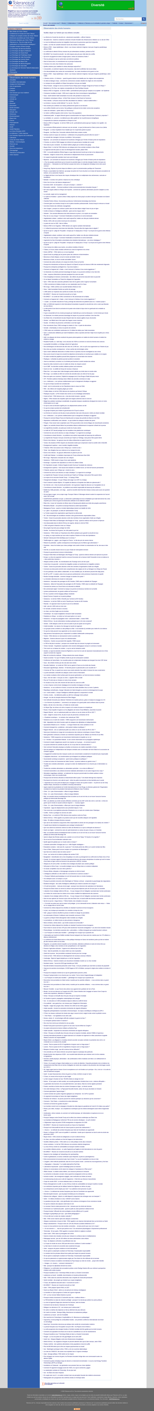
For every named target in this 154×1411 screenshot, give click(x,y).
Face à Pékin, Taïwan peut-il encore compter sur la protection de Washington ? (66, 849)
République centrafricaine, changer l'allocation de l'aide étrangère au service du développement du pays (73, 690)
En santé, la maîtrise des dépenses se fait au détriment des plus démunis (64, 1310)
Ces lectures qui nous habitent (19, 92)
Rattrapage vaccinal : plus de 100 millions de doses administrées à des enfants (66, 1238)
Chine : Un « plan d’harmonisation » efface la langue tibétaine (61, 791)
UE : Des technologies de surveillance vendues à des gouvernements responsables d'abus (69, 515)
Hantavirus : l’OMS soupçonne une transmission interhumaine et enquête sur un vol (67, 737)
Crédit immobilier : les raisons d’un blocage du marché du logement (63, 626)
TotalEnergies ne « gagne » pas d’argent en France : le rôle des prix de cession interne (68, 540)
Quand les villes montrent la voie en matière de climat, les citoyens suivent (65, 364)
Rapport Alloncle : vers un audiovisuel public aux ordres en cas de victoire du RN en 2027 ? (70, 712)
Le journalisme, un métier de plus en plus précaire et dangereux (62, 920)
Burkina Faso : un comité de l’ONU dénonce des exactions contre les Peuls (65, 815)
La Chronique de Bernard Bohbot (20, 48)
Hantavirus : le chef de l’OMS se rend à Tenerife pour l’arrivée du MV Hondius (66, 601)
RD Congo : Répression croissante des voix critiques (59, 457)
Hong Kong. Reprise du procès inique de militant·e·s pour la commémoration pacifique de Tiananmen (72, 168)
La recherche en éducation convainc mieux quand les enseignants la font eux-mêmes (68, 1174)
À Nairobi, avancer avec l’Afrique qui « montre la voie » (59, 470)
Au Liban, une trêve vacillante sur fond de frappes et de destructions (63, 1139)
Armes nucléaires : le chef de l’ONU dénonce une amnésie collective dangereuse (67, 1144)
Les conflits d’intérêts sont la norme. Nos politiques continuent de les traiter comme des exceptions (72, 108)
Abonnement (128, 23)
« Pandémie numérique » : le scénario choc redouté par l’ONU (61, 717)
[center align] (144, 19)
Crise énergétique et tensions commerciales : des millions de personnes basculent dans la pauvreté (72, 277)
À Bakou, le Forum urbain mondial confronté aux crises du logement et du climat (66, 249)
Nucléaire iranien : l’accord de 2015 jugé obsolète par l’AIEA (61, 963)
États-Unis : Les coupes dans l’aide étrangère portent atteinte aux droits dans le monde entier (70, 371)
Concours (13, 97)
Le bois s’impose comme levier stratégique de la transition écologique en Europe (67, 685)
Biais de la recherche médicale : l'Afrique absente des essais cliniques (64, 655)
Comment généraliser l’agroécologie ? (54, 1091)
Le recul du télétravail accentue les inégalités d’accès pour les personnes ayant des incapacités (71, 42)
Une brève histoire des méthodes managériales (57, 206)
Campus (12, 88)
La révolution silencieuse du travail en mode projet (58, 579)
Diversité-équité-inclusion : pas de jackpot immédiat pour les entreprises (64, 1194)
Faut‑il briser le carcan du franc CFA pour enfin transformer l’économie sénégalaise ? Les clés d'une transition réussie (77, 927)
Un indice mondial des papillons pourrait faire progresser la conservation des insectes (68, 356)
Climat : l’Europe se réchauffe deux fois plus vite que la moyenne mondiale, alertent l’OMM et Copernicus (74, 1033)
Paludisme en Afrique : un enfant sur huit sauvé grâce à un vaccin (62, 616)
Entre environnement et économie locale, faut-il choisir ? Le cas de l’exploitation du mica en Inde (71, 1159)
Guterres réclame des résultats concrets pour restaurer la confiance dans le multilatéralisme (70, 1236)
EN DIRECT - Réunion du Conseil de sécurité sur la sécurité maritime (63, 1152)
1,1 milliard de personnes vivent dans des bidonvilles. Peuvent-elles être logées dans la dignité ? (71, 228)
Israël (11, 127)
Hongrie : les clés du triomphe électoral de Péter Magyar (60, 697)
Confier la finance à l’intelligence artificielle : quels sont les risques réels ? (64, 211)
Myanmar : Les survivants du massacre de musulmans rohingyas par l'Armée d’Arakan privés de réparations (74, 140)
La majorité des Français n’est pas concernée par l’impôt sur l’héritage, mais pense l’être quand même (73, 438)
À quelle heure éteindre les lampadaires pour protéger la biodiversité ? (64, 825)
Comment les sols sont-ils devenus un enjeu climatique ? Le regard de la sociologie (67, 433)
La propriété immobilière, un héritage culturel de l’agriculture (61, 344)
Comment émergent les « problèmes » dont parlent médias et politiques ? (64, 727)
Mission (64, 23)
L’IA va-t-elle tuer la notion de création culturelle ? (58, 1216)
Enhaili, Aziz (13, 112)
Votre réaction (14, 154)
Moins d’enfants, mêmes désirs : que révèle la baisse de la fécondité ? (64, 923)
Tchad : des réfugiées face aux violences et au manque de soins (62, 450)
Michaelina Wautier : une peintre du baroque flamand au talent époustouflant (65, 505)
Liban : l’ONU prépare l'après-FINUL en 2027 (56, 1287)
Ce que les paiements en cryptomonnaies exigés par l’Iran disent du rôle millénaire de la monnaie (71, 1258)
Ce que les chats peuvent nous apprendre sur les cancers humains (63, 631)
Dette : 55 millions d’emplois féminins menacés (57, 820)
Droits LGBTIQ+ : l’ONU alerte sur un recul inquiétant (59, 252)
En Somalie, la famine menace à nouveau (55, 608)
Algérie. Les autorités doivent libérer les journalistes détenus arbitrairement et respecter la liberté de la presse (75, 425)
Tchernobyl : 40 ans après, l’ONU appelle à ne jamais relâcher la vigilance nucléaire (67, 1231)
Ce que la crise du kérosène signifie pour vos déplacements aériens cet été (65, 405)
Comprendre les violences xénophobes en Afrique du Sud (60, 120)
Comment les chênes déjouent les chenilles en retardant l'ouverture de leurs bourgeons (68, 925)
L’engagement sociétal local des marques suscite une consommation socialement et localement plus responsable (76, 754)
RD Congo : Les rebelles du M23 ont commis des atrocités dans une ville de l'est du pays (69, 374)
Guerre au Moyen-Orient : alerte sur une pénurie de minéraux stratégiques (65, 1290)
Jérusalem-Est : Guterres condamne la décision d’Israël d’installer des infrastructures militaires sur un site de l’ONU (76, 40)
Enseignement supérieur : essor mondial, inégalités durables (61, 445)
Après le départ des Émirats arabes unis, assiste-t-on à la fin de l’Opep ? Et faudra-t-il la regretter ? (72, 837)
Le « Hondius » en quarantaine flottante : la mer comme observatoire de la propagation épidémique (72, 739)
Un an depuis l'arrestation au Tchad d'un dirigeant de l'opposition (62, 279)
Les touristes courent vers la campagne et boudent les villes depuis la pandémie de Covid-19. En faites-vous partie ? (77, 1106)
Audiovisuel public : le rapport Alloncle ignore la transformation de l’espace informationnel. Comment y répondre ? (76, 115)
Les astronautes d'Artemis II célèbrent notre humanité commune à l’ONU (64, 915)
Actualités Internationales (18, 82)
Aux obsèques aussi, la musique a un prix (55, 878)
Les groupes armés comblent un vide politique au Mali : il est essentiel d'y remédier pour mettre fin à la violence (75, 628)
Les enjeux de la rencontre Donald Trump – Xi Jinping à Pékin (61, 477)
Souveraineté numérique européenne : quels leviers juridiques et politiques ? (65, 759)
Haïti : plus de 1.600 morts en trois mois (55, 606)
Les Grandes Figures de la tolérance (21, 135)
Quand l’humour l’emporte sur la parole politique (57, 596)
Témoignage (14, 150)
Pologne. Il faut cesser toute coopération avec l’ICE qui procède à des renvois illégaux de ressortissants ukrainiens (76, 423)
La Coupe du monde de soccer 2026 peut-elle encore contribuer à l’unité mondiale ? (68, 1243)
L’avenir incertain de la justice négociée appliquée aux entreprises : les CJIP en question (69, 1094)
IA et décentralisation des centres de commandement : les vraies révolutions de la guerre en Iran (71, 71)
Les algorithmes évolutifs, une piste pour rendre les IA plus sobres (62, 428)
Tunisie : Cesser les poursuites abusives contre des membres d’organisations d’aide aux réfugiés (71, 566)
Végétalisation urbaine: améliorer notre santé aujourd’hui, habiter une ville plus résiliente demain (71, 235)
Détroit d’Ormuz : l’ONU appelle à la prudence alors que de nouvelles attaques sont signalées (70, 818)
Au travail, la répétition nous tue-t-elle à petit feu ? (58, 868)
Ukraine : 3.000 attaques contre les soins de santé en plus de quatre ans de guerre (67, 623)
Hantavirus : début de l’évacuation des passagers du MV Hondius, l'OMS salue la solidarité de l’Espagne (73, 584)
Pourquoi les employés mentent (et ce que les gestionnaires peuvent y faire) (65, 972)
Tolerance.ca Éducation (17, 152)
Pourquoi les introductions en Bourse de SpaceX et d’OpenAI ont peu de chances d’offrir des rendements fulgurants (77, 264)
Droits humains (14, 107)
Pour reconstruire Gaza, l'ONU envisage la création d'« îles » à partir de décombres (67, 325)
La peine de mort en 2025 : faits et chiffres (56, 223)
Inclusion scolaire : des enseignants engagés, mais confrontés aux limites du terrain (67, 1176)
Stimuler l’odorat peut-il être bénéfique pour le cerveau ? (60, 538)
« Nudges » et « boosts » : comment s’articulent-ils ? (59, 1263)
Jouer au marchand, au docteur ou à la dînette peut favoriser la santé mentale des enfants (69, 361)
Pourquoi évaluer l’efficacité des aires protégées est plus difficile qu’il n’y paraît (66, 1211)
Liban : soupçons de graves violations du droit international (60, 1248)
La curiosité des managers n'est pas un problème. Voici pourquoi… (63, 137)
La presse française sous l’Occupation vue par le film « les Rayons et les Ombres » (67, 1326)
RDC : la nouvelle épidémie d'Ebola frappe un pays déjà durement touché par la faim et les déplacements (74, 152)
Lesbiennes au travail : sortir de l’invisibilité (56, 1315)
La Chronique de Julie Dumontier (20, 57)
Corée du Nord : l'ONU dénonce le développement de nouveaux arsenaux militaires (67, 956)
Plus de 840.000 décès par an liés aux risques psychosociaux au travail (64, 1346)
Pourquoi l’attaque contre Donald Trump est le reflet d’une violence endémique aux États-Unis (70, 1117)
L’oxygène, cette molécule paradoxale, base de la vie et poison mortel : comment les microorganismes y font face (76, 1161)
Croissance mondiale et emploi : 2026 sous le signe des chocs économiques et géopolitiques (70, 93)
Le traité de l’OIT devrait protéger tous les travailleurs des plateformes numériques (67, 430)
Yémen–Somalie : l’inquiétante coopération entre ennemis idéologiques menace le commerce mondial (73, 646)
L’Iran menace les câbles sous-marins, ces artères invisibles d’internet (64, 247)
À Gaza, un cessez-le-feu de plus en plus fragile (57, 1076)
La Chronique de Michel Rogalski (20, 63)
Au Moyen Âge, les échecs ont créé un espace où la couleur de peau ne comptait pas (68, 707)
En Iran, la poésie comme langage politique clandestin (59, 594)
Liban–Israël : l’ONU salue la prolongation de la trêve (59, 1233)
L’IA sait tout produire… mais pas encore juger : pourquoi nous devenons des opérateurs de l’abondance (73, 886)
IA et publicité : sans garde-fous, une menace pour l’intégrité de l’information (65, 1003)
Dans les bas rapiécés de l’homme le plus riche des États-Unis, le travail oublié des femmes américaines (73, 898)
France (12, 120)
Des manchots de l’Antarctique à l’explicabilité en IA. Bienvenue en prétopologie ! (67, 1317)
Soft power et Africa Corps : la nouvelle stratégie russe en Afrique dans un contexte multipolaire (71, 866)
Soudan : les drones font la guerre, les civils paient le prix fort (61, 530)
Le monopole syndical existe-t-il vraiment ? (56, 1020)
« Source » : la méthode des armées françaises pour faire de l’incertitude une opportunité (69, 1130)
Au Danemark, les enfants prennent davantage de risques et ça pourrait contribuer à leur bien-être (71, 315)
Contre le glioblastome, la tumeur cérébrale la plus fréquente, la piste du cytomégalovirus (69, 1156)
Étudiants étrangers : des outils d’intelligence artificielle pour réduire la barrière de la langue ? (70, 883)
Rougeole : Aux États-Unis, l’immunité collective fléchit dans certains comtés (65, 132)
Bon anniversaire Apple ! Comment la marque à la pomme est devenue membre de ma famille (70, 589)
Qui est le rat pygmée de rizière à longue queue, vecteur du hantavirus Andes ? (66, 56)
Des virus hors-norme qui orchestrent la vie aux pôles (59, 1023)
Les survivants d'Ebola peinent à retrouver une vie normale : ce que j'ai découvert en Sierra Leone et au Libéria (75, 127)
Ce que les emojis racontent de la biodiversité (57, 408)
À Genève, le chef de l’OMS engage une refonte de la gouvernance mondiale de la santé (69, 142)
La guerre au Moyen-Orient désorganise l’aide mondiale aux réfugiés (63, 918)
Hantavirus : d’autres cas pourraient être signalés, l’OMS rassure (62, 641)
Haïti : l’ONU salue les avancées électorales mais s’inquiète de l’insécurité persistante (68, 1277)
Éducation (13, 110)
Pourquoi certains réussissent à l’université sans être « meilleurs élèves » (64, 1297)
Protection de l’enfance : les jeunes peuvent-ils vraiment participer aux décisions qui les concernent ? (72, 1098)
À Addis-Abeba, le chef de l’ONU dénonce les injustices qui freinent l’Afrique (65, 391)
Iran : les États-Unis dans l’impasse (54, 1372)
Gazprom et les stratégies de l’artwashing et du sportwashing (61, 1154)
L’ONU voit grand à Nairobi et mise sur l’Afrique (57, 525)
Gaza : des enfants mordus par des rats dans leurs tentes (60, 663)
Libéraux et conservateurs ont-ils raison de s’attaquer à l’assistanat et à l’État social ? (68, 1169)
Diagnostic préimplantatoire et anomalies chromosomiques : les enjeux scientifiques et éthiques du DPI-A (74, 1011)
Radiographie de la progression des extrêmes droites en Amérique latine (64, 1377)
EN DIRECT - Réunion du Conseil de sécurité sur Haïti (59, 1285)
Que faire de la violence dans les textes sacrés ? (57, 852)
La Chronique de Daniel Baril (19, 53)
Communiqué (14, 95)
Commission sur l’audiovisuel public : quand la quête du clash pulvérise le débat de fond (69, 1209)
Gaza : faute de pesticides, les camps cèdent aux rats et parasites (62, 951)
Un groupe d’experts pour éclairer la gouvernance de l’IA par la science (64, 410)
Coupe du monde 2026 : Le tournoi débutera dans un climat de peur (63, 1181)
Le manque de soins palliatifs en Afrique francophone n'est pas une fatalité (65, 83)
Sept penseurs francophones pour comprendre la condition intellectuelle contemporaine (68, 633)
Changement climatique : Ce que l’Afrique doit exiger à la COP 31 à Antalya (65, 480)
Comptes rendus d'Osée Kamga (20, 46)
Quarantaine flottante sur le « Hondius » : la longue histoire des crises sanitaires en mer (69, 724)
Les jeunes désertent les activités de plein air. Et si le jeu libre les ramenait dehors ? (67, 744)
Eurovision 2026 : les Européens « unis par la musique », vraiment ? (63, 185)
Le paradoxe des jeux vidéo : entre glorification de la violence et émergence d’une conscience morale (72, 1201)
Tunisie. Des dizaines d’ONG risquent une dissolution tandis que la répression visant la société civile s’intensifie (75, 443)
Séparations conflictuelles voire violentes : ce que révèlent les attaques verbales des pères (69, 420)
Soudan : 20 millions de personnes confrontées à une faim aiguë (62, 323)
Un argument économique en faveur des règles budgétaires (61, 1096)
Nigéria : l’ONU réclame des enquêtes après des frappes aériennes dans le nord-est (67, 398)
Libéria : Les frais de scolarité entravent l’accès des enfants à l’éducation (64, 44)
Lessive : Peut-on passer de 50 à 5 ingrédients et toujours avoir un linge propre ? (67, 1044)
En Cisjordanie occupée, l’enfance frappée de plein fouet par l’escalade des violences (68, 465)
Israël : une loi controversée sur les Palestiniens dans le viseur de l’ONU (64, 386)
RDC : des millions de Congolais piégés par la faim (58, 389)
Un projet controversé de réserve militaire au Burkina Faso (60, 1028)
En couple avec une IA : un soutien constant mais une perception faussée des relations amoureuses (72, 1375)
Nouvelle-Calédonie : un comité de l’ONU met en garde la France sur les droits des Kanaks (70, 665)
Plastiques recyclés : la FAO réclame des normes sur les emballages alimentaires (67, 394)
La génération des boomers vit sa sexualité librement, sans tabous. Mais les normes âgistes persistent (73, 1084)
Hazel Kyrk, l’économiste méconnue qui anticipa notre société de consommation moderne (69, 1324)
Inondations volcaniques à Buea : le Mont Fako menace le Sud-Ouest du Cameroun (67, 98)
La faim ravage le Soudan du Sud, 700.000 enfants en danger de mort (64, 1079)
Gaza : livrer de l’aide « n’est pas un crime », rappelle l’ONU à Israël (63, 677)
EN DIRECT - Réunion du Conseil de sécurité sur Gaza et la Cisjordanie (64, 1125)
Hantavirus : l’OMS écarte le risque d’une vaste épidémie (60, 460)
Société (12, 146)
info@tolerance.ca (114, 1399)
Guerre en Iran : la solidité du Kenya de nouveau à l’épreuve (61, 369)
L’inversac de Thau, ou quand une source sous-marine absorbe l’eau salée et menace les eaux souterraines (74, 670)
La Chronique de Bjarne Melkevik (20, 51)
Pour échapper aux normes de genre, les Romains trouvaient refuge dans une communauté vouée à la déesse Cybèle (73, 1357)
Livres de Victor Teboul (17, 140)
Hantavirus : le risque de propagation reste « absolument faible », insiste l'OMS (66, 618)
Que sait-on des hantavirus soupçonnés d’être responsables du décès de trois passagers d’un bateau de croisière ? (76, 822)
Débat (12, 101)
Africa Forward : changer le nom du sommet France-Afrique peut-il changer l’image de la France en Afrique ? (75, 86)
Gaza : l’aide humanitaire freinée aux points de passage (59, 289)
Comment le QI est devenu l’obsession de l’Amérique (59, 1305)
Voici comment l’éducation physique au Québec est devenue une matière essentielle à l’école (70, 747)
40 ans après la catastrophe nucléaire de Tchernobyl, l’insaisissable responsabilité (67, 1251)
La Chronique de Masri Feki (18, 61)
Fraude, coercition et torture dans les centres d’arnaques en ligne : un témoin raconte (68, 1086)
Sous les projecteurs (16, 148)
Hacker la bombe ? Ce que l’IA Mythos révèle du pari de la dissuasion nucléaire (66, 658)
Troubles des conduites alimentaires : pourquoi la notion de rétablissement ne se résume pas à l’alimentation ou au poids (75, 765)
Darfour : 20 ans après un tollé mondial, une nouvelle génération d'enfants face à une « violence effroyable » (74, 1081)
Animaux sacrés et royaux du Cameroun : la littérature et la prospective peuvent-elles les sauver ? (71, 135)
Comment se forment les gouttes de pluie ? (56, 1104)
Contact (121, 23)
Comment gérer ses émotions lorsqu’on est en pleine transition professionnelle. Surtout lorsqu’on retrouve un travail (76, 203)
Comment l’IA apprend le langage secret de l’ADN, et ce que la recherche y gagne (67, 1368)
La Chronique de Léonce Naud (19, 59)
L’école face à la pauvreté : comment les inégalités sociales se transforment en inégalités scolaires (72, 564)
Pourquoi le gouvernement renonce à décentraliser (58, 552)
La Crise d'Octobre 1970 (17, 131)
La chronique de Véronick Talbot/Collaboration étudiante (24, 69)
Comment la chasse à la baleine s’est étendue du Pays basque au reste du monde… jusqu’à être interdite (74, 1261)
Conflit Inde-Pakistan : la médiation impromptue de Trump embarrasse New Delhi (67, 455)
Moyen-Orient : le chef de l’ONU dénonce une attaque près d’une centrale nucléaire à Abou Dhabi (71, 147)
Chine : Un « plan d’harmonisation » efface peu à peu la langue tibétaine (64, 805)
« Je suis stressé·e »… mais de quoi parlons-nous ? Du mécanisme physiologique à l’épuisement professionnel (75, 1228)
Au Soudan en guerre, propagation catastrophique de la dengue (62, 998)
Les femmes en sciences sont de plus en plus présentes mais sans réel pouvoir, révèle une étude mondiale (74, 413)
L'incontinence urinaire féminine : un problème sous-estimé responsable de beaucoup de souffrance (72, 487)
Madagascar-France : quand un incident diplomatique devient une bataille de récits (67, 508)
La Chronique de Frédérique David (21, 55)
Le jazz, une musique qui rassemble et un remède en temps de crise (63, 910)
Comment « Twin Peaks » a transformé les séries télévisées (61, 1101)
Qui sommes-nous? (54, 23)
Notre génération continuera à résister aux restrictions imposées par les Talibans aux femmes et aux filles (74, 734)
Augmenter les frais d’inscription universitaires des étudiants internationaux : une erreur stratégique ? (72, 240)
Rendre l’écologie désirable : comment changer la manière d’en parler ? (64, 576)
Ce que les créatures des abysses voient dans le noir (59, 1204)
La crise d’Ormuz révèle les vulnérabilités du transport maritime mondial (64, 1146)
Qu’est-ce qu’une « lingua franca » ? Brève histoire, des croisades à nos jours (66, 901)
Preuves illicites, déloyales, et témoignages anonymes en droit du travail (64, 871)
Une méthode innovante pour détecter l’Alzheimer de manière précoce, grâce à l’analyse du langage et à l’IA (74, 700)
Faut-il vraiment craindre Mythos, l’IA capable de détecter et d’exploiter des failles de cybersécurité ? (72, 482)
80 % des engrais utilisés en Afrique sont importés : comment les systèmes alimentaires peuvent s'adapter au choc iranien (76, 190)
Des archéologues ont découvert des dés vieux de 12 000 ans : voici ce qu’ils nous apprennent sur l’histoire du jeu (76, 346)
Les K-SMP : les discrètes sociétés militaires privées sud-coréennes (63, 366)
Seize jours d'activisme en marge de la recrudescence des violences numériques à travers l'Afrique (72, 732)
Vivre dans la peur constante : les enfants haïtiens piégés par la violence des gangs (67, 145)
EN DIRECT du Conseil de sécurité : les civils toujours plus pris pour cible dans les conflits (69, 54)
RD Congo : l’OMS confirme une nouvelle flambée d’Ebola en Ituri (62, 287)
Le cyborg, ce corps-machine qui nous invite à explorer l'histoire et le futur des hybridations (69, 535)
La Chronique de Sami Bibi (18, 66)
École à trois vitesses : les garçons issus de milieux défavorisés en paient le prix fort (67, 440)
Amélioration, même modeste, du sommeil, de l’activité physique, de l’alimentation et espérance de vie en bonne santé (74, 1114)
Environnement (14, 116)
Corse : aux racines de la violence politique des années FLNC (61, 854)
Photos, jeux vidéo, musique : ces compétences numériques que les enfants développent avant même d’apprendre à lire (76, 1109)
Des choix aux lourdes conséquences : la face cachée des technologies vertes (66, 349)
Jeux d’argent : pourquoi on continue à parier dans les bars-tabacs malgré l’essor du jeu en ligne (71, 208)
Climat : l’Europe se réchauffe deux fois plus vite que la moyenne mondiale (65, 996)
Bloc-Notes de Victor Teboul (18, 31)
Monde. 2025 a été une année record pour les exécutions (60, 221)
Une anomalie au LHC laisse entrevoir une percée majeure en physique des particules (68, 1052)
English (144, 23)
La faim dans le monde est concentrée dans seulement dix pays (62, 1246)
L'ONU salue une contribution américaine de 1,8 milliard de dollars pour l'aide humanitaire (69, 330)
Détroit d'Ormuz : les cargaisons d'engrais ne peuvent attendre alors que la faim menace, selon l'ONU (72, 1341)
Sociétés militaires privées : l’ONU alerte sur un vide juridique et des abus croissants (68, 1142)
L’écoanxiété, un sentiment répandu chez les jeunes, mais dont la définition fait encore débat (70, 69)
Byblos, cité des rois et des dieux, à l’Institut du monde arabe (61, 705)
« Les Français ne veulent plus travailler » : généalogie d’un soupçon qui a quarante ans (69, 932)
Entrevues (13, 114)
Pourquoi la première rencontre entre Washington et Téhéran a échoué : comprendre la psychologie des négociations (77, 881)
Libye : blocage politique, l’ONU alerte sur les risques (59, 1354)
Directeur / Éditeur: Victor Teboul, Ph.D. (23, 7)
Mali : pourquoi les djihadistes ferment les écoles (57, 1266)
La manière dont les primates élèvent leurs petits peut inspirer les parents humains (67, 1253)
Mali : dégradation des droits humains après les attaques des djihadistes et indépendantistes (70, 722)
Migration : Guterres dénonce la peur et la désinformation (60, 638)
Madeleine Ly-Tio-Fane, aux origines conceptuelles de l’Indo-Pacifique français (66, 88)
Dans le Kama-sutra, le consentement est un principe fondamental (62, 61)
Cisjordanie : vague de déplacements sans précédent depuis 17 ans (63, 808)
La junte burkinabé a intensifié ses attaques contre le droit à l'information (64, 672)
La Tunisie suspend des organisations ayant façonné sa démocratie (63, 513)
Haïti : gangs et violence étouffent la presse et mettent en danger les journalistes (66, 913)
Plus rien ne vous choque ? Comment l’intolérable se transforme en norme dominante (68, 216)
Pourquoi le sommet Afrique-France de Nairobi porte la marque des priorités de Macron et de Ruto (72, 418)
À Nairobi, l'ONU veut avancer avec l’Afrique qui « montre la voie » (62, 448)
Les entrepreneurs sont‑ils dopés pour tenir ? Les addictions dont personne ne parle (67, 1189)
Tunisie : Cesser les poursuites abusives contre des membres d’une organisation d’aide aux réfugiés (72, 518)
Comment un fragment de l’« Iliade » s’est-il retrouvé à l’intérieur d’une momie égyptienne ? (70, 269)
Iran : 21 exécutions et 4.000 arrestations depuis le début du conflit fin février (65, 1001)
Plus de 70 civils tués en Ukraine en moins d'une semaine (60, 680)
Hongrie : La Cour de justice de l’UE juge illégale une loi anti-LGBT (63, 1336)
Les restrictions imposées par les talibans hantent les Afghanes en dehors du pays (67, 1186)
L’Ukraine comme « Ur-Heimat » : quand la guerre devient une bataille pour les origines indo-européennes (74, 78)
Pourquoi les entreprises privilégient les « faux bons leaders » (61, 267)
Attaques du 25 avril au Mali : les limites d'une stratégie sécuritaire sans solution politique (69, 864)
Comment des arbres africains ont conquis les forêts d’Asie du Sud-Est (64, 262)
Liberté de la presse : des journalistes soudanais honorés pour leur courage (65, 953)
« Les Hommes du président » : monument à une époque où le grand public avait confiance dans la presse (74, 702)
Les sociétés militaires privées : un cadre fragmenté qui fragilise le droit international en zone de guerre (73, 1149)
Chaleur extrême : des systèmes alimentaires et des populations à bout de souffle (67, 1344)
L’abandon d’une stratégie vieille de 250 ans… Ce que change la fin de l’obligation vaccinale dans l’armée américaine (77, 891)
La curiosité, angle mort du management (55, 194)
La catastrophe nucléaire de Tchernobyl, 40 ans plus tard (60, 1370)
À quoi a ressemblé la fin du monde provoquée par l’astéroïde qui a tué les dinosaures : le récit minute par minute (76, 313)
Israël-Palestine (15, 129)
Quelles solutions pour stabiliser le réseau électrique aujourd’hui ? (62, 66)
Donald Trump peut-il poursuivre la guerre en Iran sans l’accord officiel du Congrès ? (68, 1025)
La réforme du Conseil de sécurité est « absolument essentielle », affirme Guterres (67, 37)
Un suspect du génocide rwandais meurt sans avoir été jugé (61, 157)
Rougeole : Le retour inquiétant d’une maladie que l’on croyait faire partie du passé (67, 130)
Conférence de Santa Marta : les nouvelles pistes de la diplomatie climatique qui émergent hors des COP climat (75, 660)
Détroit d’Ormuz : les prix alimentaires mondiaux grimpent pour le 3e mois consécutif (68, 621)
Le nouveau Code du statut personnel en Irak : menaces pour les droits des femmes (67, 1206)
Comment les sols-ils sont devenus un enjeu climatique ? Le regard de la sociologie (67, 472)
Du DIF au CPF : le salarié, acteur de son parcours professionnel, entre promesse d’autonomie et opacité (73, 574)
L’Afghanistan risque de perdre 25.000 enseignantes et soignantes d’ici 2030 (65, 1122)
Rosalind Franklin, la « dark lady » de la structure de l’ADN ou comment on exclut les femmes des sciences (74, 341)
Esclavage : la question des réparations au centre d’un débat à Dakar (63, 462)
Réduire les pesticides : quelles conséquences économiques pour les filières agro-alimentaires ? (71, 543)
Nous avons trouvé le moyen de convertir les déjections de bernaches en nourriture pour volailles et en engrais (75, 354)
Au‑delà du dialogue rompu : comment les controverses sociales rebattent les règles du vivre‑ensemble (73, 81)
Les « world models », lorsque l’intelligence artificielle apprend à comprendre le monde (68, 692)
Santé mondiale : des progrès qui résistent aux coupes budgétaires (63, 1280)
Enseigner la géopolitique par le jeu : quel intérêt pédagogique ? (62, 1213)
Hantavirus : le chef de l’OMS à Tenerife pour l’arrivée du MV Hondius (63, 599)
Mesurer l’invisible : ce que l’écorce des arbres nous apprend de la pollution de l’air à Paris (69, 989)
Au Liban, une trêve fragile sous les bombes (56, 611)
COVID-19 (13, 99)
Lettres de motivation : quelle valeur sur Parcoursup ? (59, 110)
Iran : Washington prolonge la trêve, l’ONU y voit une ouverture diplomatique (65, 1349)
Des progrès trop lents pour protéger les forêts (57, 528)
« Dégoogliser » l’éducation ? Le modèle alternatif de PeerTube (62, 1164)
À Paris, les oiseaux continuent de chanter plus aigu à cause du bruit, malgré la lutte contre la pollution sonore (75, 1013)
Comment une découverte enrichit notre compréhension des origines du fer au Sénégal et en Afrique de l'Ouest (75, 569)
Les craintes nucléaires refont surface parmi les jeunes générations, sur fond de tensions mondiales (72, 675)
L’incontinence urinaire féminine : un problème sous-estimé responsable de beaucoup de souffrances (72, 435)
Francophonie (14, 122)
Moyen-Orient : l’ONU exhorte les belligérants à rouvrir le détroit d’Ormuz (64, 1137)
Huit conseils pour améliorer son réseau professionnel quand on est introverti (65, 105)
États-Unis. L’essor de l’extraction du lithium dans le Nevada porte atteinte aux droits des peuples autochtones (75, 503)
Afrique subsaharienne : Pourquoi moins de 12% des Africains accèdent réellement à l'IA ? (69, 1223)
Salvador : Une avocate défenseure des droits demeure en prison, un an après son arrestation (70, 213)
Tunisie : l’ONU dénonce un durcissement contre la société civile (62, 636)
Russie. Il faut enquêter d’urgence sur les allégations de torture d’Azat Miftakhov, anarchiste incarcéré (72, 710)
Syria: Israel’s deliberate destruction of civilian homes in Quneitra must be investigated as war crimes (72, 351)
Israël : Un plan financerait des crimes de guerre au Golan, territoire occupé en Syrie (68, 1074)
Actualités (13, 80)
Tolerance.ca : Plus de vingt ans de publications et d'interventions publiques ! (23, 43)
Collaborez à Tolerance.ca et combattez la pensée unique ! (94, 23)
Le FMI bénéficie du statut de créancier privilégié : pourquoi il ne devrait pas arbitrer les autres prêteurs (73, 1300)
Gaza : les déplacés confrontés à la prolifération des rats (60, 1241)
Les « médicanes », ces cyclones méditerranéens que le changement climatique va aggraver (70, 381)
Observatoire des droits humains (23, 78)
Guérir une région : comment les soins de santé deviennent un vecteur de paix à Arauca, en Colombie (72, 830)
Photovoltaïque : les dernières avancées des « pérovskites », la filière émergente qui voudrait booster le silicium (75, 930)
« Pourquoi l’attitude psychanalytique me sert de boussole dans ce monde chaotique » (68, 876)
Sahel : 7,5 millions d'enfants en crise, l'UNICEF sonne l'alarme (62, 1199)
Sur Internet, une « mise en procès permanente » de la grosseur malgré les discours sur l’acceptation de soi (74, 485)
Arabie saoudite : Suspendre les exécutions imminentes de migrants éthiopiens (66, 1030)
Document (13, 105)
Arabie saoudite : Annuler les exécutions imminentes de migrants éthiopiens (65, 1008)
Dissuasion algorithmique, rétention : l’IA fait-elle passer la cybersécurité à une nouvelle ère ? (70, 667)
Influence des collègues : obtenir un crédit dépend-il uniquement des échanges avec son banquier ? (72, 1196)
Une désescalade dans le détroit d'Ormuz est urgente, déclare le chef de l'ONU (66, 523)
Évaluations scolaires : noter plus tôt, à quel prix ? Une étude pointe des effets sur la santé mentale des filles (74, 847)
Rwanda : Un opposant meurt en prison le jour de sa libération (61, 604)
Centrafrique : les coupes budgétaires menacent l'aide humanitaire (62, 613)
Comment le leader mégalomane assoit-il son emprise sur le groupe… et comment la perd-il (70, 742)
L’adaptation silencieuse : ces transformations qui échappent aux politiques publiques (68, 756)
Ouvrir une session (49, 25)
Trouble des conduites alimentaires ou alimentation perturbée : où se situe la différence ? (69, 768)
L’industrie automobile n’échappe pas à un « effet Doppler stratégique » (64, 844)
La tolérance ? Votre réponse (19, 133)
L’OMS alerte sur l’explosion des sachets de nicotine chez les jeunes (63, 291)
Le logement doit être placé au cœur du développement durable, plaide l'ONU (66, 149)
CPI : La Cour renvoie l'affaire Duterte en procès (57, 1295)
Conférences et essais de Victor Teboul (22, 33)
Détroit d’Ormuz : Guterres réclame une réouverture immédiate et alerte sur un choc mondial (70, 961)
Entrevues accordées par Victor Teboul (22, 38)
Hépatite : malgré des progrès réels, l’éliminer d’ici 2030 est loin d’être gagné (65, 1006)
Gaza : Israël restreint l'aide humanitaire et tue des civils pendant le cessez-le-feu (67, 95)
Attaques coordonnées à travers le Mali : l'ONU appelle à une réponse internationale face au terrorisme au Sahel (76, 1221)
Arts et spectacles (15, 86)
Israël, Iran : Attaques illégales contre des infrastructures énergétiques (64, 1339)
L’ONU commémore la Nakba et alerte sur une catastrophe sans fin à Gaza (65, 284)
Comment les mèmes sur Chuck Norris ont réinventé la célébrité (62, 586)
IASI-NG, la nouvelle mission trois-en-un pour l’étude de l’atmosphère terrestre (66, 550)
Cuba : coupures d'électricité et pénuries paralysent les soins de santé (64, 274)
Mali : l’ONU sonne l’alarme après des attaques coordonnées (61, 1218)
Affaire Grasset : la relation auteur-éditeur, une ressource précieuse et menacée (66, 1171)
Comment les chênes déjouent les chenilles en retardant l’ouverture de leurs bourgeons (68, 908)
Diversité (12, 103)
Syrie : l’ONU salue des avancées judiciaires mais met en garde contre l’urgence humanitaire (70, 282)
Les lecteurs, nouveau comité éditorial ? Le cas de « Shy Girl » (61, 103)
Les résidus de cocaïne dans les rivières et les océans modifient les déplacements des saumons (71, 893)
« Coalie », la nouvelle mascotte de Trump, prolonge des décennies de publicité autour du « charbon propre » (75, 301)
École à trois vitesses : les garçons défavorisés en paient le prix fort (63, 452)
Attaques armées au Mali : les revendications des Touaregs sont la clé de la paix (66, 561)
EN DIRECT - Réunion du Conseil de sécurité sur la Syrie (60, 294)
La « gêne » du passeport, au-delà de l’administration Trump (61, 510)
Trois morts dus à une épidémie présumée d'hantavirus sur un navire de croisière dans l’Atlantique (71, 810)
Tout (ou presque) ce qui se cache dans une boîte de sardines (61, 59)
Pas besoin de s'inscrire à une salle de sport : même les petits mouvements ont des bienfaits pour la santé (74, 780)
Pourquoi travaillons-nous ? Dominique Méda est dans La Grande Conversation (66, 1272)
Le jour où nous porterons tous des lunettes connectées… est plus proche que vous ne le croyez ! (71, 1226)
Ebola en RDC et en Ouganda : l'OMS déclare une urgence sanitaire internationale (67, 226)
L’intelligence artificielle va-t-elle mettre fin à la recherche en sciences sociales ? (66, 873)
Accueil (45, 23)
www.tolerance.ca (57, 1395)
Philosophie (13, 72)
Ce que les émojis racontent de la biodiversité (57, 384)
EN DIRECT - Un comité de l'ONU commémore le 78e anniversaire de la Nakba (66, 296)
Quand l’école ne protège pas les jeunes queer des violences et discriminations (66, 254)
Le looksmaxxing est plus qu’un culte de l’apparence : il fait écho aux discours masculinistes (70, 1179)
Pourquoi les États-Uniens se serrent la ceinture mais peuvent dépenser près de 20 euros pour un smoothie (74, 888)
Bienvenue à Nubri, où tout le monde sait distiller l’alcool (60, 259)
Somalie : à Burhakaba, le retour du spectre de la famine (60, 328)
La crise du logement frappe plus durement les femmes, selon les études (64, 1302)
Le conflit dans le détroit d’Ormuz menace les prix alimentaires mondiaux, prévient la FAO (69, 51)
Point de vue (14, 144)
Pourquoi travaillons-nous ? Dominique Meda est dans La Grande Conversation (66, 1334)
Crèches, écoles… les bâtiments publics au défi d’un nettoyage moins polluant (66, 695)
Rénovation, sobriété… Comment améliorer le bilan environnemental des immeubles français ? (71, 187)
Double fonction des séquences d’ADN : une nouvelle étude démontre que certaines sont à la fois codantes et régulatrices (74, 1055)
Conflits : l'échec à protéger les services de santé (58, 813)
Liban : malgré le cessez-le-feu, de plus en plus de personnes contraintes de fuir (66, 715)
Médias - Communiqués (17, 142)
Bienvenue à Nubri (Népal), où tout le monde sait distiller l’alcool (62, 257)
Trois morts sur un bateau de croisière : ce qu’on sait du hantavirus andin (64, 648)
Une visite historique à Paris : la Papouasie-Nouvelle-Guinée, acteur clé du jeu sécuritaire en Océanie (72, 1089)
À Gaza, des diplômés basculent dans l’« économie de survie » (61, 1282)
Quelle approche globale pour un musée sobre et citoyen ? (60, 842)
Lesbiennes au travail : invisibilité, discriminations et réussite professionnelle (65, 1275)
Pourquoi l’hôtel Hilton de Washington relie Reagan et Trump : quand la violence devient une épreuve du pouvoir (76, 554)
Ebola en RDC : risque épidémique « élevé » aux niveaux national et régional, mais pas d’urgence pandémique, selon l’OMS (77, 75)
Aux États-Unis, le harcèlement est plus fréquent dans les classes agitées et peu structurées (70, 318)
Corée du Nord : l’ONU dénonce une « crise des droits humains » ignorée (64, 396)
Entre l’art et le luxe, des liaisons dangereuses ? (57, 182)
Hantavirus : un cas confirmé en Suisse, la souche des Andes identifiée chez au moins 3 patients (71, 687)
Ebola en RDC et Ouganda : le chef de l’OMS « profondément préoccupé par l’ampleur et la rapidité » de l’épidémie (76, 90)
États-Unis (13, 118)
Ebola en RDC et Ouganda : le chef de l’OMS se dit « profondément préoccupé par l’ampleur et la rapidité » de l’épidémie (75, 124)
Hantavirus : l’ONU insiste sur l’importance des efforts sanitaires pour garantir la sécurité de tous (71, 533)
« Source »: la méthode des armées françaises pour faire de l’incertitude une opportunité (69, 1191)
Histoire (12, 125)
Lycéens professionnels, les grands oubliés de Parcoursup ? (61, 591)
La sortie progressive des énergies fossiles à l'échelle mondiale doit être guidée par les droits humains (73, 1329)
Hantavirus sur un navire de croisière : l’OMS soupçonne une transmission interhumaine (69, 720)
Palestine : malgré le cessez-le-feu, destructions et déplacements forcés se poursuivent (68, 154)
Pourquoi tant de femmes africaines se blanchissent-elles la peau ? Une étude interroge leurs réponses (73, 777)
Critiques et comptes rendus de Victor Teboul (24, 36)
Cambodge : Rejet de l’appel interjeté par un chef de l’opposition (62, 958)
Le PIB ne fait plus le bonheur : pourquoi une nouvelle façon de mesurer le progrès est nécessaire (71, 643)
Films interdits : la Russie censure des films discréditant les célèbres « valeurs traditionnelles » (70, 100)
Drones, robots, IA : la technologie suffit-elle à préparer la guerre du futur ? (65, 1018)
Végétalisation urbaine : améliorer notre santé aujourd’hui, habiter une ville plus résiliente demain (71, 218)
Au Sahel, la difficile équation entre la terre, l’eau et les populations (63, 113)
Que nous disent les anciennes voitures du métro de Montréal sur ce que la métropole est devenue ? (72, 827)
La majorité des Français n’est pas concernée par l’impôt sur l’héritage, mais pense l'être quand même (73, 475)
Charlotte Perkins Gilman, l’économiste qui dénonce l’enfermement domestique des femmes (70, 201)
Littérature (13, 137)
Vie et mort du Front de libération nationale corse (57, 839)
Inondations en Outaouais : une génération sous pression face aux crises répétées (67, 1365)
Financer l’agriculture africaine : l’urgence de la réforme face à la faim (63, 948)
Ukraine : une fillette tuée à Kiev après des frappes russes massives (63, 320)
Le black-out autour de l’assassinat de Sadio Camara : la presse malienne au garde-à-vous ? (70, 761)
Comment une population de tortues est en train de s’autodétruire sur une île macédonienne (70, 1331)
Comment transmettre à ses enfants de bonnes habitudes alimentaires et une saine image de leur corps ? (74, 771)
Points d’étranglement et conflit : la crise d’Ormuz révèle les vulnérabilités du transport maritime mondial (73, 1184)
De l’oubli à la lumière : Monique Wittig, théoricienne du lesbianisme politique (65, 1312)
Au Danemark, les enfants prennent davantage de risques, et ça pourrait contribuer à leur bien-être (72, 272)
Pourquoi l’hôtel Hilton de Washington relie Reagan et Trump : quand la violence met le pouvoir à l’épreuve (74, 520)
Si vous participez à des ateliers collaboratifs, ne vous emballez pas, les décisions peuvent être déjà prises (74, 571)
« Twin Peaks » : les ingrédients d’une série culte (57, 1015)
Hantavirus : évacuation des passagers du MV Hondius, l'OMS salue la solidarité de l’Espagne (70, 581)
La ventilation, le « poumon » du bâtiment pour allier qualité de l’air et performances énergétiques (71, 118)
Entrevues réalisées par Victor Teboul (21, 40)
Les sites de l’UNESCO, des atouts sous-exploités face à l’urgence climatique (66, 1351)
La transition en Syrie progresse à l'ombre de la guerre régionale (62, 1292)
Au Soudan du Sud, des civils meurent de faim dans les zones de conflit (64, 682)
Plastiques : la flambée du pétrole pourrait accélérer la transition (62, 359)
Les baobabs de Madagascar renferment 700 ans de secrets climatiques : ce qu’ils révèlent (70, 1120)
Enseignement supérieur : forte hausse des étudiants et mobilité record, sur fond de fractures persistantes (74, 467)
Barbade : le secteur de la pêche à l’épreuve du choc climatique (62, 180)
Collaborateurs (71, 23)
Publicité (114, 23)
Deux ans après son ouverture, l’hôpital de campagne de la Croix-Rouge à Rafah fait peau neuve (71, 376)
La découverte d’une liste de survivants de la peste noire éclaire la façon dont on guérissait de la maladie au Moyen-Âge (74, 309)
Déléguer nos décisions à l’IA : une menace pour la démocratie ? (62, 1307)
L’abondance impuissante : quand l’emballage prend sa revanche (62, 1166)
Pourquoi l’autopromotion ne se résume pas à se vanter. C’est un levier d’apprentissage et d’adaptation (73, 975)
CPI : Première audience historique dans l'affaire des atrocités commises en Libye (67, 379)
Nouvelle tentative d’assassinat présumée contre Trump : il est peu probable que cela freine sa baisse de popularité (76, 966)
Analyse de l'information (17, 84)
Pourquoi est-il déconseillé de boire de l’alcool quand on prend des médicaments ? (67, 1127)
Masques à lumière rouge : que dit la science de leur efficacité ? (62, 1049)
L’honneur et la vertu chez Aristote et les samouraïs (58, 64)
